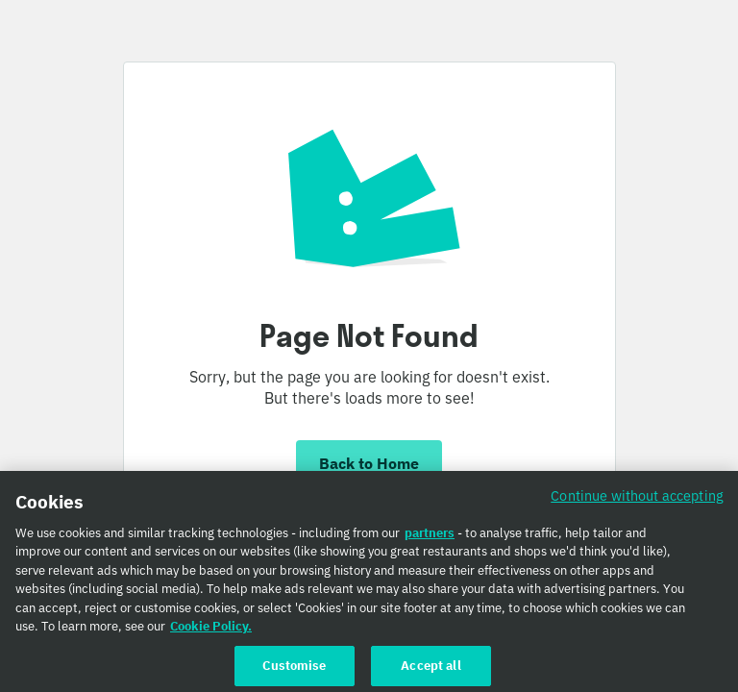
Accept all (430, 671)
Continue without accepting (637, 501)
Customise (294, 671)
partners (430, 539)
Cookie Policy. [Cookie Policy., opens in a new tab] (211, 632)
